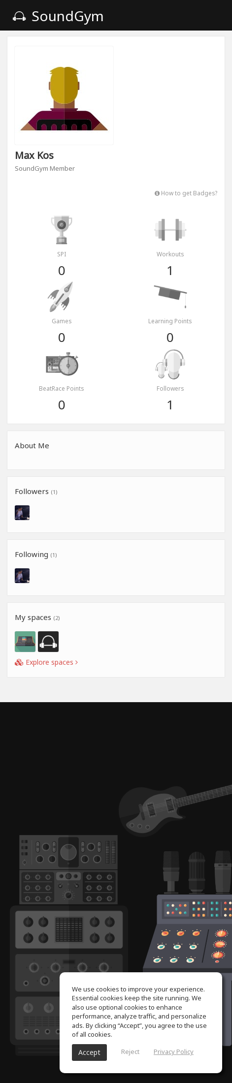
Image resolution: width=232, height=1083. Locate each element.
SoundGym (58, 15)
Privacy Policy (174, 1051)
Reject (130, 1051)
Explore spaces (46, 662)
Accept (89, 1052)
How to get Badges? (186, 193)
